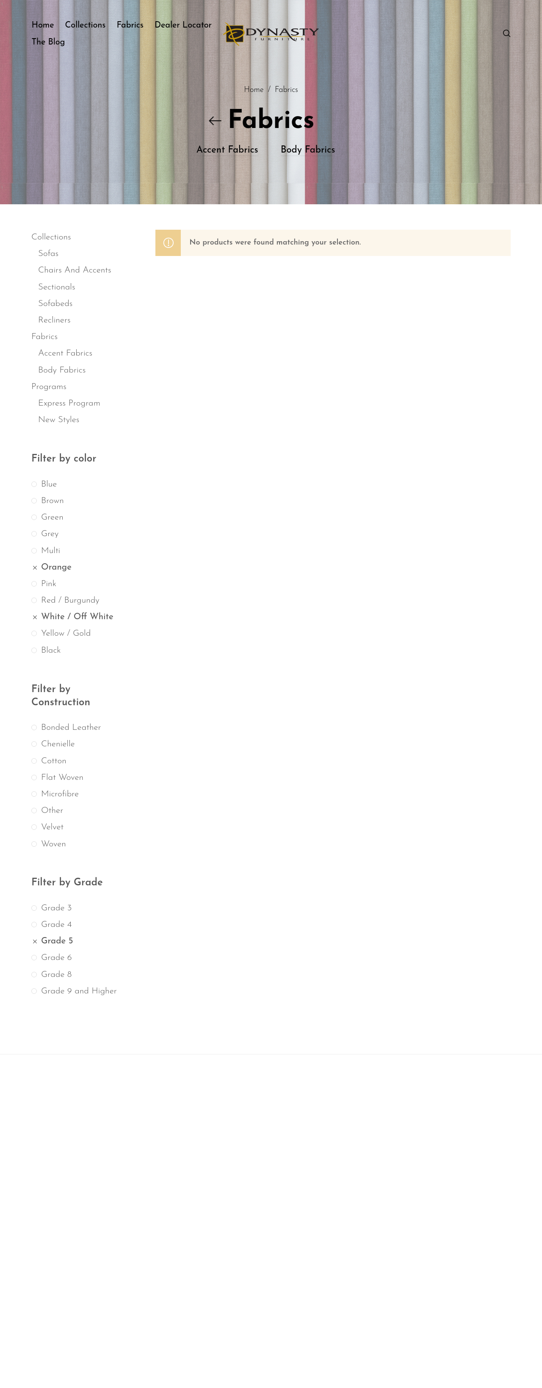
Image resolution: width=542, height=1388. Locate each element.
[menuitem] (48, 25)
